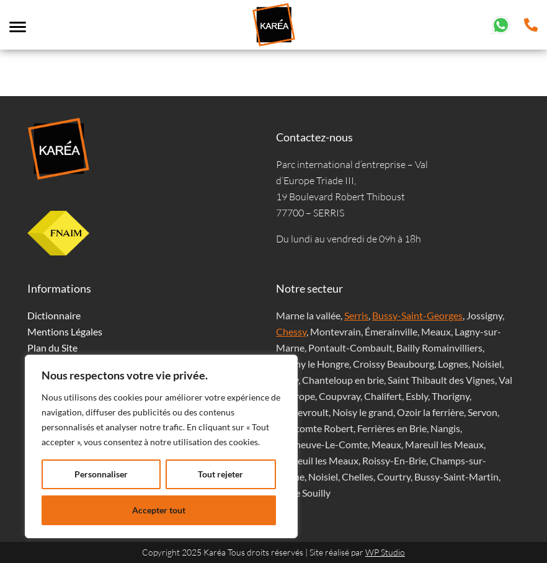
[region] (161, 446)
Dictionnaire (54, 315)
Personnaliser (101, 474)
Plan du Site (52, 347)
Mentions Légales (64, 331)
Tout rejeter (220, 474)
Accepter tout (158, 510)
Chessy (291, 331)
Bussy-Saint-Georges (417, 315)
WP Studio (385, 552)
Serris (356, 315)
